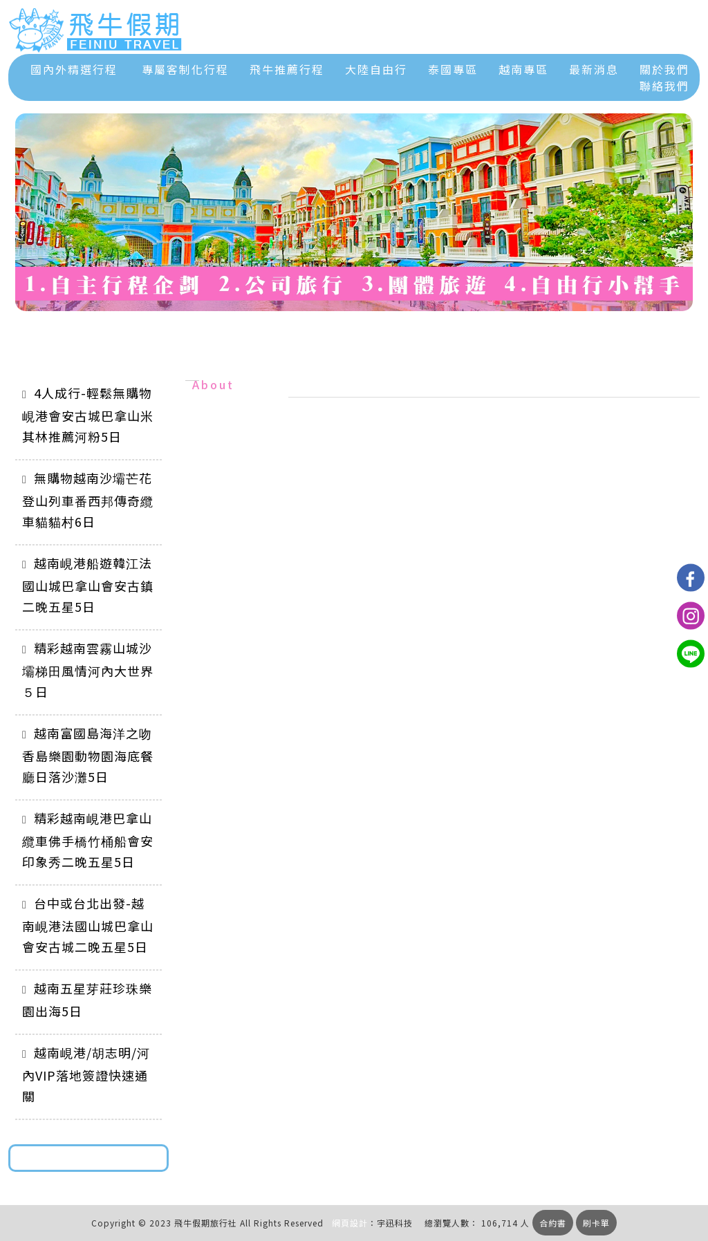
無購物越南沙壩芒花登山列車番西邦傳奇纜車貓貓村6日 (87, 499)
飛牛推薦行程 (287, 69)
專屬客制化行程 (185, 69)
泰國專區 (453, 69)
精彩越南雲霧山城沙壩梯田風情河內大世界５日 (87, 669)
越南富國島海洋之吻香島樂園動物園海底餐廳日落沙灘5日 (87, 754)
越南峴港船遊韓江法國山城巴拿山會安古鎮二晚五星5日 (87, 584)
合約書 (552, 1223)
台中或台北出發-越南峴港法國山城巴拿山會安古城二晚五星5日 (87, 924)
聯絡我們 (664, 86)
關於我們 (664, 69)
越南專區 (523, 69)
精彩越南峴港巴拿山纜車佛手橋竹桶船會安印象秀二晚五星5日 (87, 839)
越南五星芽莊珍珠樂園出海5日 (87, 999)
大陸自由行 (376, 69)
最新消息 (594, 69)
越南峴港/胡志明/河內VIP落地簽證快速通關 (86, 1074)
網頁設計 (350, 1223)
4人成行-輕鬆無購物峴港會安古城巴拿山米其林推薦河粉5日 (87, 414)
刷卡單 (596, 1223)
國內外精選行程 (74, 69)
